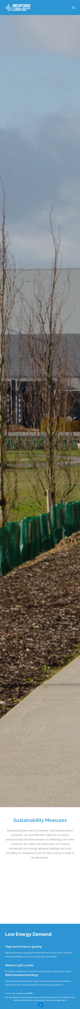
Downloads (13, 955)
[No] (76, 1001)
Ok (41, 1005)
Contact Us (13, 959)
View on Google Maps (15, 933)
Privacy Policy (14, 951)
